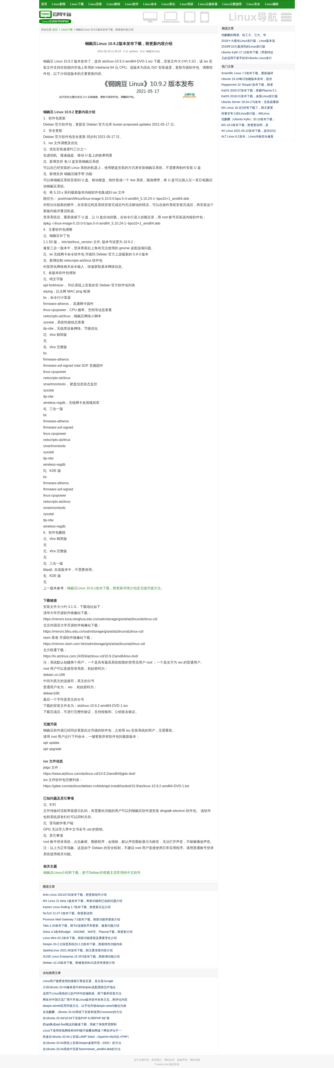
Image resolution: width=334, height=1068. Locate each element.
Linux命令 (150, 4)
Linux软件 (131, 4)
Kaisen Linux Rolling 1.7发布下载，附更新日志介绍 (77, 907)
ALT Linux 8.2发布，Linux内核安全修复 (247, 136)
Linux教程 (113, 4)
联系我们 (157, 1059)
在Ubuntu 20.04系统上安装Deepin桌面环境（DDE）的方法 (82, 1043)
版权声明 (182, 1059)
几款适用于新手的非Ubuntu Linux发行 (246, 58)
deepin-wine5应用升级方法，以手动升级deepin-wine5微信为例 (84, 1005)
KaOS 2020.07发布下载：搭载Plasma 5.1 (249, 90)
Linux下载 (77, 4)
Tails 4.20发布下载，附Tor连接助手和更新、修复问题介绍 (81, 925)
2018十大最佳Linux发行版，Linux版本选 (248, 40)
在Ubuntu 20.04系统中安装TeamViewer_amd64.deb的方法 (82, 1049)
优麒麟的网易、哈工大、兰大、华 (243, 35)
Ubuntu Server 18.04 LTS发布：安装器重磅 (250, 102)
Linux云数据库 (232, 4)
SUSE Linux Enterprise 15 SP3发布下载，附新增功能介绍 (81, 956)
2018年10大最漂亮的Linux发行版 (243, 46)
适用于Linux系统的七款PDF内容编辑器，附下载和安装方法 (82, 993)
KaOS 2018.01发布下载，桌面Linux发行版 (249, 96)
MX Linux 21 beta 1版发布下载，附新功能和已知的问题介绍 (82, 901)
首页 (44, 4)
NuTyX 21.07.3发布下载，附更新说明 (67, 913)
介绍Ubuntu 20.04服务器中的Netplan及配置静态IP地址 (79, 987)
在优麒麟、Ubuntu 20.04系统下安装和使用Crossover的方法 (82, 1012)
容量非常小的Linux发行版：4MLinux (245, 113)
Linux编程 (271, 4)
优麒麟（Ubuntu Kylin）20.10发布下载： (248, 119)
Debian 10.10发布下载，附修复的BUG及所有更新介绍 (79, 962)
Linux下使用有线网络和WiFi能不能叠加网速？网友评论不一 (82, 1030)
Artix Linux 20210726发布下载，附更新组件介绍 (75, 894)
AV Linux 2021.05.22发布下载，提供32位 (248, 130)
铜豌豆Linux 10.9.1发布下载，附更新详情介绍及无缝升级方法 (114, 588)
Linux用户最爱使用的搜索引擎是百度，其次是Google (78, 981)
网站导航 (195, 1059)
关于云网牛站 (141, 1059)
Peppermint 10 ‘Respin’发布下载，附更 (247, 84)
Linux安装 (95, 4)
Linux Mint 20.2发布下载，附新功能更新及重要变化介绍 (80, 938)
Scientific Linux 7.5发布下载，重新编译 (247, 73)
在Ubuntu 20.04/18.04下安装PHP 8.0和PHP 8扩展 (76, 1018)
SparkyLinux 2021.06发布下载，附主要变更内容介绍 (78, 950)
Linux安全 (253, 4)
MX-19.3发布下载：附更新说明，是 (244, 125)
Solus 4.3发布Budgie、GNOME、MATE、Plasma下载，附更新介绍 (87, 931)
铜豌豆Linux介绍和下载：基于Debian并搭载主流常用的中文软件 (92, 872)
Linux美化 (168, 4)
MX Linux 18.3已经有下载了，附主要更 (247, 107)
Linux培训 (186, 4)
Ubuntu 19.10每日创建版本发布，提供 (246, 79)
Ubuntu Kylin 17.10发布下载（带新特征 (247, 52)
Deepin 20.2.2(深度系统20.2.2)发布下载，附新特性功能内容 (82, 944)
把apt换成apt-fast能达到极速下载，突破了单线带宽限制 (80, 1024)
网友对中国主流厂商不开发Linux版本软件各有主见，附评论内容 (85, 999)
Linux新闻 (58, 4)
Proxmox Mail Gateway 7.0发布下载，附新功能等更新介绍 (81, 919)
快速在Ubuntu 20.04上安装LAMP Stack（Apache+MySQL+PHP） (87, 1036)
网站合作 (169, 1059)
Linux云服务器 (208, 4)
